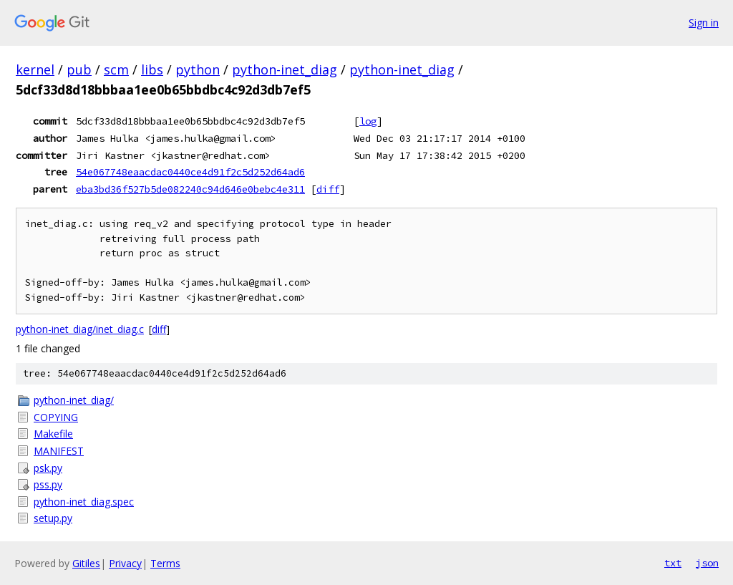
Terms (165, 563)
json (707, 562)
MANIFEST (59, 451)
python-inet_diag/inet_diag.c (80, 329)
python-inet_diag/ (74, 400)
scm (116, 69)
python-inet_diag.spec (84, 501)
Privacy (125, 563)
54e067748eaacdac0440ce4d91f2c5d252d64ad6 (190, 171)
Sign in (704, 22)
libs (152, 69)
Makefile (53, 433)
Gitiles (86, 563)
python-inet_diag (284, 69)
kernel (35, 69)
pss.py (48, 484)
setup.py (53, 518)
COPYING (56, 417)
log (368, 121)
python (197, 69)
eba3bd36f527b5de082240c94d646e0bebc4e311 (190, 189)
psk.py (48, 468)
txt (672, 562)
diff (327, 189)
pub (79, 69)
